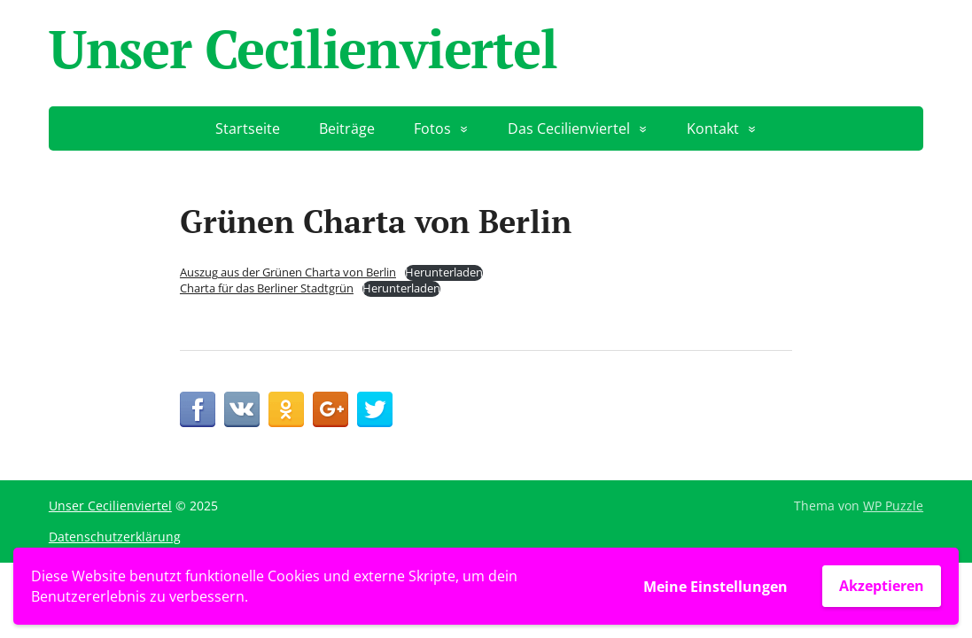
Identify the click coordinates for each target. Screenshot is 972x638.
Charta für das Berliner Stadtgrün (267, 288)
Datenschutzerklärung (115, 536)
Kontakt (713, 128)
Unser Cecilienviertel (303, 49)
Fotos (432, 128)
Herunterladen (444, 272)
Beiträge (347, 128)
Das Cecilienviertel (569, 128)
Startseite (247, 128)
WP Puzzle (893, 505)
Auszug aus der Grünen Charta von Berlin (288, 272)
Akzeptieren (881, 585)
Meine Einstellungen (715, 586)
